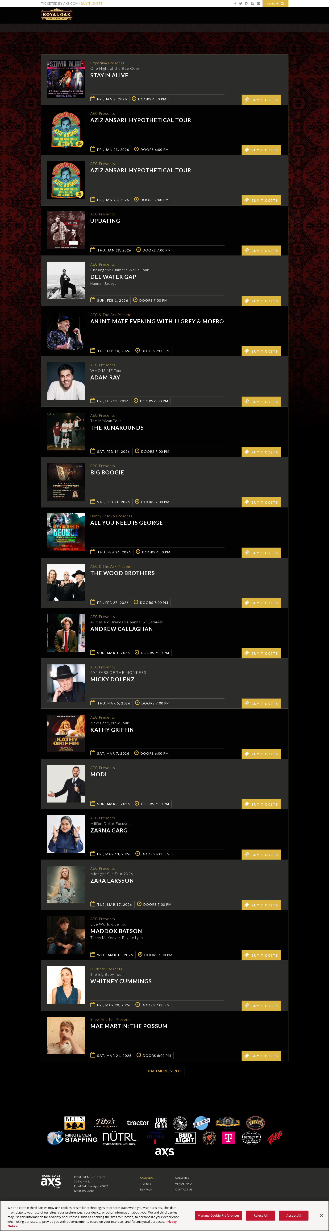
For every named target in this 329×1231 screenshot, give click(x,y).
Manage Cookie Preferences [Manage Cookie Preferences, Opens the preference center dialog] (219, 1215)
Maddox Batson (116, 931)
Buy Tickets (92, 3)
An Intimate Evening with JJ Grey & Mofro (157, 321)
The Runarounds (117, 428)
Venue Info (183, 1183)
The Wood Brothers (122, 573)
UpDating (105, 221)
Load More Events (164, 1071)
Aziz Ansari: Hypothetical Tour (140, 120)
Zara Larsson (112, 881)
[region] (164, 1216)
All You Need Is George (126, 523)
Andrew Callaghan (121, 629)
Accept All (294, 1215)
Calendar (147, 1177)
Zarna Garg (109, 830)
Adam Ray (105, 377)
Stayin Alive (109, 75)
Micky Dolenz (112, 679)
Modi (98, 774)
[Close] (321, 1215)
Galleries (182, 1177)
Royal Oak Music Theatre (56, 14)
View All (281, 34)
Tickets (145, 1183)
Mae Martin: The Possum (129, 1026)
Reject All (260, 1215)
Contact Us (183, 1189)
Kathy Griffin (112, 730)
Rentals (146, 1189)
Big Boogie (107, 472)
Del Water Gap (113, 277)
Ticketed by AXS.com (161, 34)
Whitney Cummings (121, 981)
